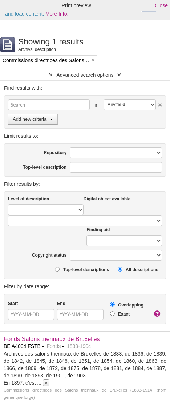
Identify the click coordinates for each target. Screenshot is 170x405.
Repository (55, 152)
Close (161, 5)
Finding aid (98, 229)
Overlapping (126, 305)
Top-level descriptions (82, 269)
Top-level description (44, 167)
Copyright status (49, 255)
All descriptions (138, 269)
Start (13, 303)
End (61, 303)
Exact (120, 314)
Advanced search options (84, 75)
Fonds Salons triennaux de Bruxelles (52, 339)
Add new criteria (33, 119)
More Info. (56, 14)
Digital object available (107, 198)
